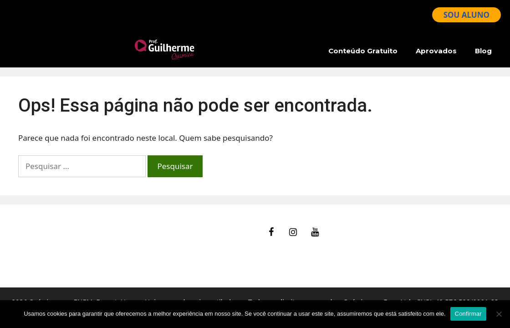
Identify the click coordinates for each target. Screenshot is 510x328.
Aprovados (436, 50)
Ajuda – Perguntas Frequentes (73, 240)
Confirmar (468, 313)
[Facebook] (271, 232)
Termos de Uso (45, 251)
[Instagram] (293, 232)
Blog (483, 50)
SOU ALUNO (467, 15)
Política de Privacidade (59, 263)
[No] (498, 313)
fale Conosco (41, 228)
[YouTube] (315, 232)
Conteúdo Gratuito (363, 50)
